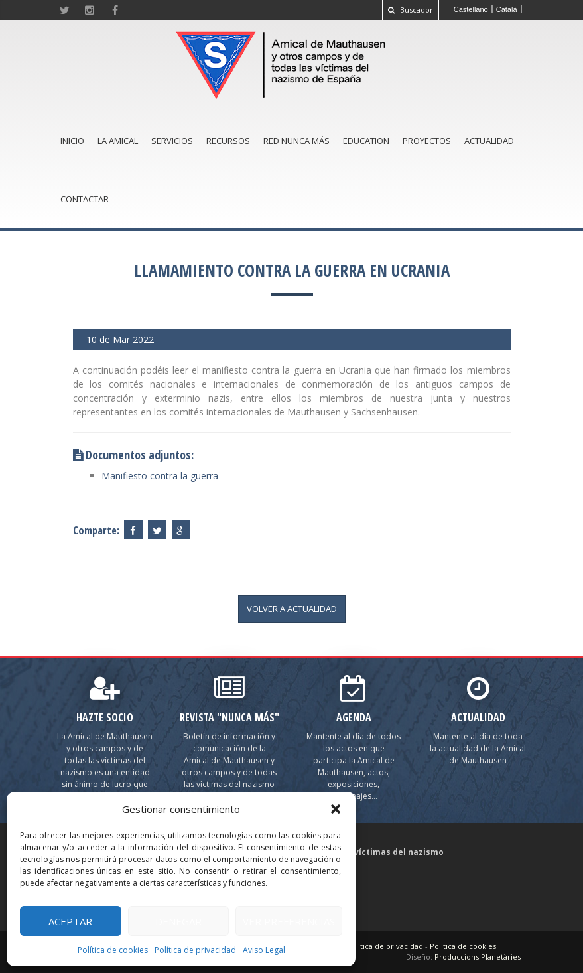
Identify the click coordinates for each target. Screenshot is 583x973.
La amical (117, 141)
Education (366, 141)
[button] (335, 809)
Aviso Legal (264, 950)
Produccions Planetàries (477, 957)
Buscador (410, 10)
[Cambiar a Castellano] (471, 9)
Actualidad (489, 141)
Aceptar (70, 921)
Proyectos (427, 141)
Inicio (72, 141)
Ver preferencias (289, 921)
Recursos (228, 141)
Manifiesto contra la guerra (159, 475)
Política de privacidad (195, 950)
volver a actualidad (292, 609)
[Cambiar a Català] (507, 9)
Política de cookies (113, 950)
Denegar (178, 921)
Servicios (172, 141)
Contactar (84, 199)
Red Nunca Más (296, 141)
